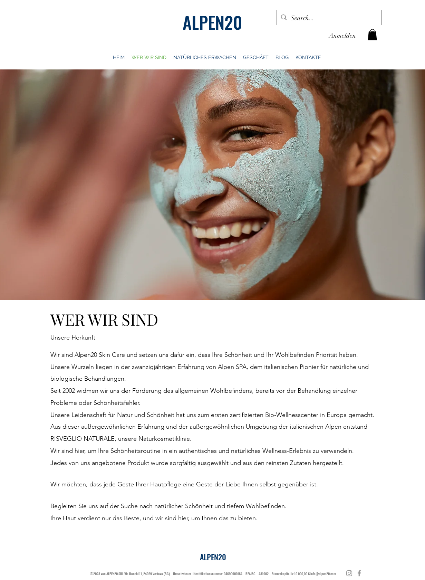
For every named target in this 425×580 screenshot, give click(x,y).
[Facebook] (359, 573)
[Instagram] (349, 573)
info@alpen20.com (323, 573)
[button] (372, 34)
